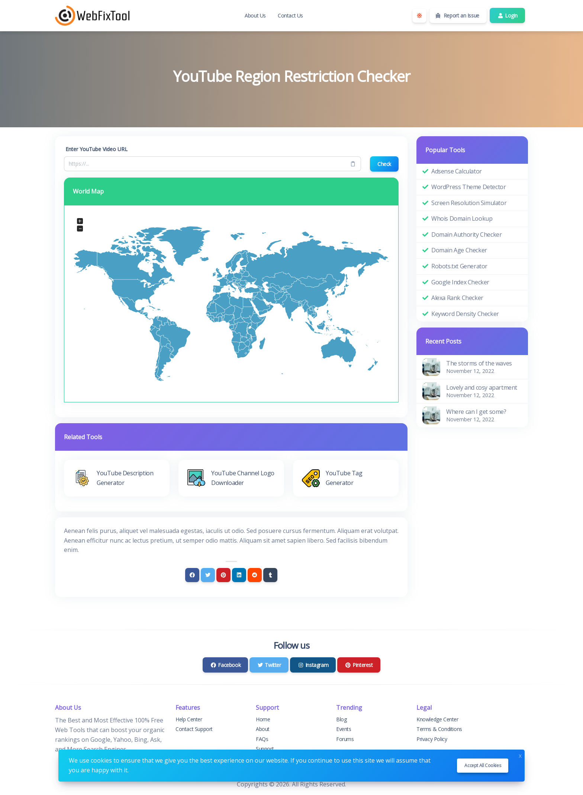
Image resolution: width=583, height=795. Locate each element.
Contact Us (290, 15)
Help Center (188, 719)
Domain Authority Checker (466, 234)
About (263, 728)
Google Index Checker (460, 282)
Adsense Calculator (456, 171)
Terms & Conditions (439, 728)
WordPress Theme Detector (468, 187)
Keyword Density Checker (465, 314)
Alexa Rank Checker (457, 298)
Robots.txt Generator (459, 266)
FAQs (262, 739)
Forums (345, 739)
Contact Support (194, 728)
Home (263, 719)
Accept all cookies (482, 765)
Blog (341, 719)
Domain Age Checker (459, 250)
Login (507, 15)
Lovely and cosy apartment (481, 387)
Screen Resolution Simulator (468, 203)
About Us (255, 15)
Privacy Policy (431, 739)
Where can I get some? (476, 412)
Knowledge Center (437, 719)
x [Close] (520, 755)
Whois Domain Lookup (461, 218)
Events (343, 728)
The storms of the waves (479, 363)
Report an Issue (457, 15)
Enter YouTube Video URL (96, 149)
